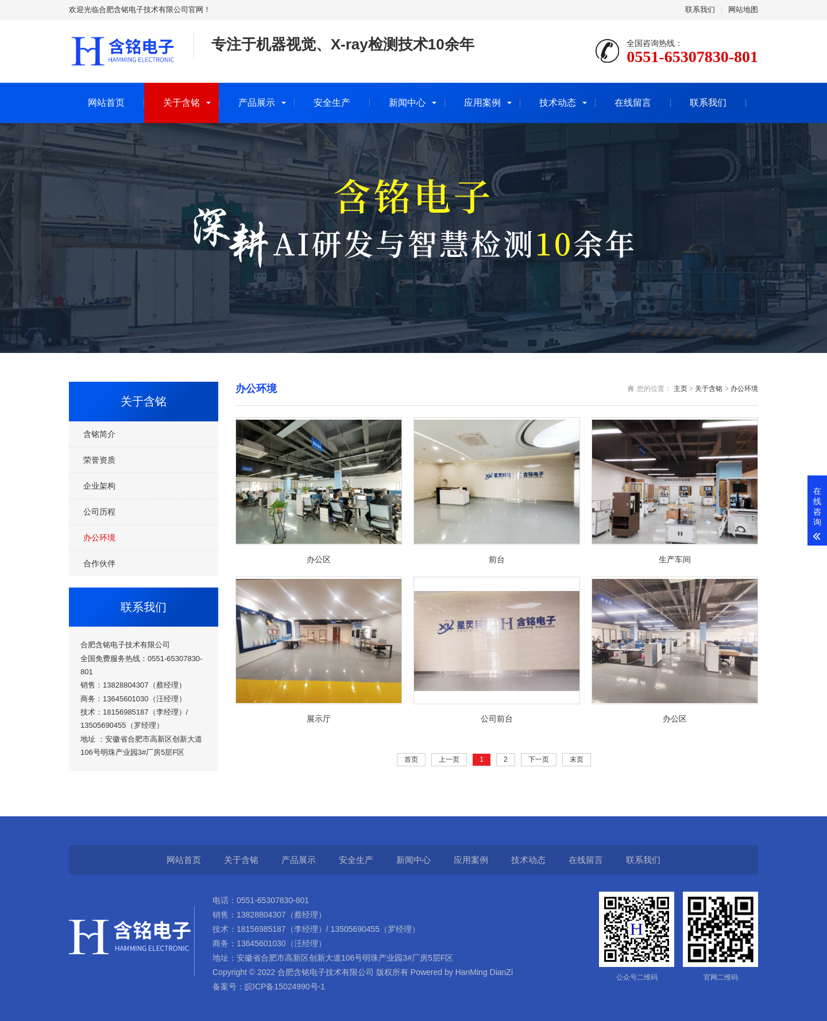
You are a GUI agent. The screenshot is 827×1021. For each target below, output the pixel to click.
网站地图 (743, 9)
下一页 (538, 759)
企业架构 (99, 485)
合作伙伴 (99, 563)
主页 (680, 389)
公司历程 (99, 511)
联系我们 (700, 9)
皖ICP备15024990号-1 (285, 986)
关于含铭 (181, 103)
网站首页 (106, 103)
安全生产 (332, 103)
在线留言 (633, 103)
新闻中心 (407, 103)
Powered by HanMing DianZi (460, 972)
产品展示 (256, 103)
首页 (411, 759)
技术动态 (557, 103)
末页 (576, 759)
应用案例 (482, 103)
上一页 (449, 759)
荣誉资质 (99, 460)
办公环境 (99, 537)
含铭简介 (99, 434)
